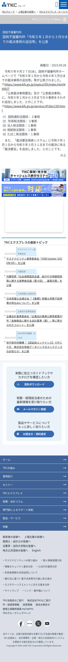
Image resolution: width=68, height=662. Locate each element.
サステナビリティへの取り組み (21, 560)
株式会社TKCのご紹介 (39, 600)
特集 (5, 526)
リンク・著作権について (37, 590)
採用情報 (27, 604)
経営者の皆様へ (11, 537)
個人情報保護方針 (52, 560)
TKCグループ (8, 11)
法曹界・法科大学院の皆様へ (19, 546)
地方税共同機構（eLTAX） (27, 335)
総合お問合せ (43, 604)
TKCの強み (9, 468)
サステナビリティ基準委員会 (27, 251)
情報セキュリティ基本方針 (19, 566)
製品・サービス (11, 518)
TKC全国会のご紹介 (13, 600)
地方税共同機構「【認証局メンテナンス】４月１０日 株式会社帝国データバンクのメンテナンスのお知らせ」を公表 (34, 347)
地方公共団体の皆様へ (15, 550)
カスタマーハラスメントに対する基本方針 (27, 584)
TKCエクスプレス (13, 493)
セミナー (8, 484)
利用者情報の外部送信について (21, 572)
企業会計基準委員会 (27, 311)
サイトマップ (12, 590)
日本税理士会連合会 (27, 293)
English (36, 550)
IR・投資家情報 (11, 604)
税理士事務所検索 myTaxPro (18, 609)
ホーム (6, 459)
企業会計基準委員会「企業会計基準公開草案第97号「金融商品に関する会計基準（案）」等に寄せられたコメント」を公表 (34, 320)
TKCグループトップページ (17, 613)
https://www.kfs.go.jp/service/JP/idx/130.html (33, 108)
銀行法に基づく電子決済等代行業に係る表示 (28, 578)
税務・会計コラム (13, 501)
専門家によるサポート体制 (18, 510)
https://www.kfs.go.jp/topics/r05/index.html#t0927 (33, 86)
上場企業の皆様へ (27, 11)
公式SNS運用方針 (47, 566)
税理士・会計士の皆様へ (17, 541)
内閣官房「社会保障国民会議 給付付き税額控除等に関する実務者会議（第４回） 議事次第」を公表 (34, 281)
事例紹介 (8, 476)
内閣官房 (22, 271)
